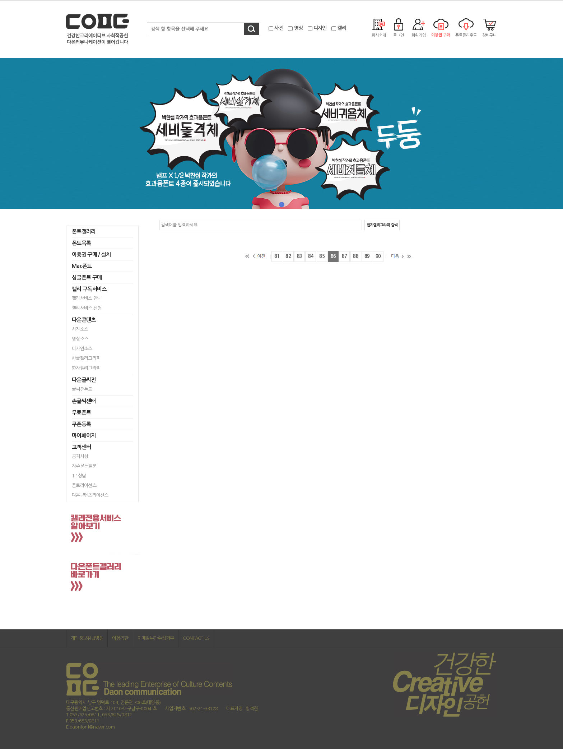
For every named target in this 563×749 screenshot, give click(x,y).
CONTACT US (196, 638)
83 (299, 256)
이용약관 (120, 638)
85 (322, 256)
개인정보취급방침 (87, 638)
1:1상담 (79, 475)
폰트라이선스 (84, 485)
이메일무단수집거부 (156, 638)
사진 (278, 28)
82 (288, 256)
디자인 (320, 28)
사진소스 (80, 329)
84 (310, 256)
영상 (298, 28)
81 (277, 256)
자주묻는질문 (84, 466)
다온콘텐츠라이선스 (90, 495)
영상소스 (80, 339)
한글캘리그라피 (86, 358)
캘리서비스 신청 (86, 308)
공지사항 (80, 456)
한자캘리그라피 (86, 368)
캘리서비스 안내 (86, 298)
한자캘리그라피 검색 (382, 225)
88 (355, 256)
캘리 (341, 28)
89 (367, 256)
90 (378, 256)
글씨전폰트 (82, 389)
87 (344, 256)
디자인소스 (82, 348)
